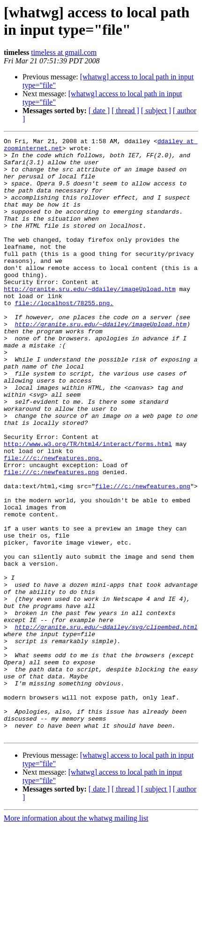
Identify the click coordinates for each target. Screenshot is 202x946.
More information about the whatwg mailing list (76, 938)
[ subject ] (156, 111)
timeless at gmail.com (64, 52)
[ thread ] (125, 111)
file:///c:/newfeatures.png (51, 539)
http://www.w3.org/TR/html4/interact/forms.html (88, 505)
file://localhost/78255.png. (64, 336)
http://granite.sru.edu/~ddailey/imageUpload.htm (90, 319)
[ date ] (99, 111)
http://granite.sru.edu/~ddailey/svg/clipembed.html (106, 725)
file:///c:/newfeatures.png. (53, 522)
